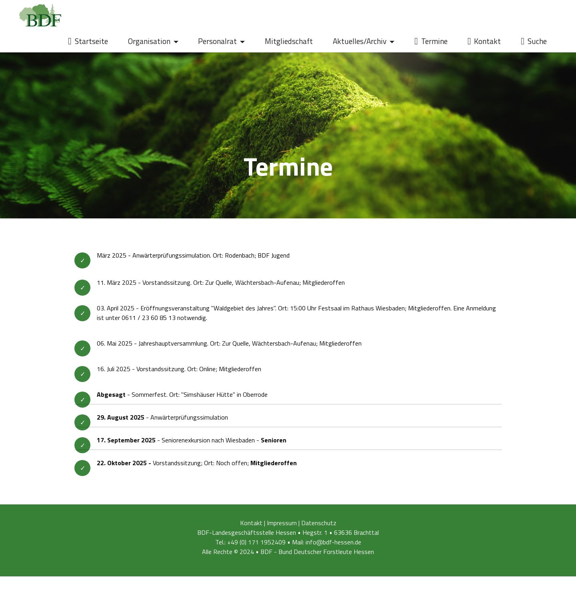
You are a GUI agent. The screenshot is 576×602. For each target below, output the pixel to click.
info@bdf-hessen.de (333, 550)
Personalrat (217, 41)
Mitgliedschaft (289, 41)
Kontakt (484, 41)
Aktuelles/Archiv (359, 41)
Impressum (282, 531)
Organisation (149, 41)
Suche (534, 41)
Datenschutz (318, 531)
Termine (431, 41)
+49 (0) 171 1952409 (256, 550)
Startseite (88, 41)
